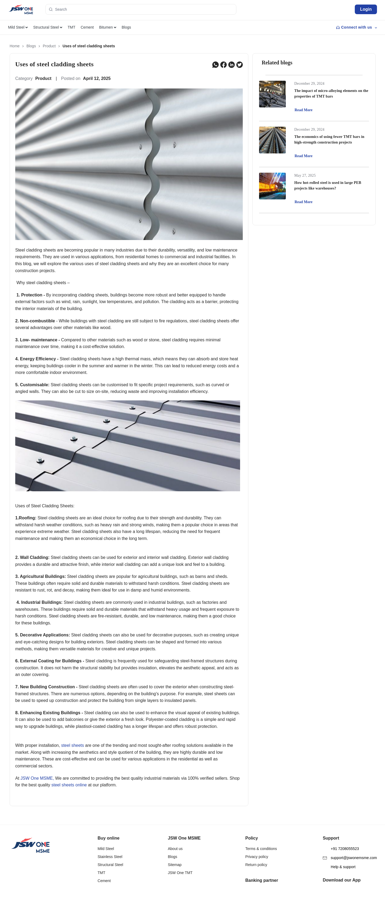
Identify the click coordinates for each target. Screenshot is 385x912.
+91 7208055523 (341, 840)
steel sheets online (69, 785)
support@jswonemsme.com (350, 849)
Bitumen (107, 27)
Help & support (339, 858)
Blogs (126, 27)
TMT (71, 27)
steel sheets (72, 745)
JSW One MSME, (37, 778)
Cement (87, 27)
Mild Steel (18, 27)
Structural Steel (47, 27)
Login (366, 9)
